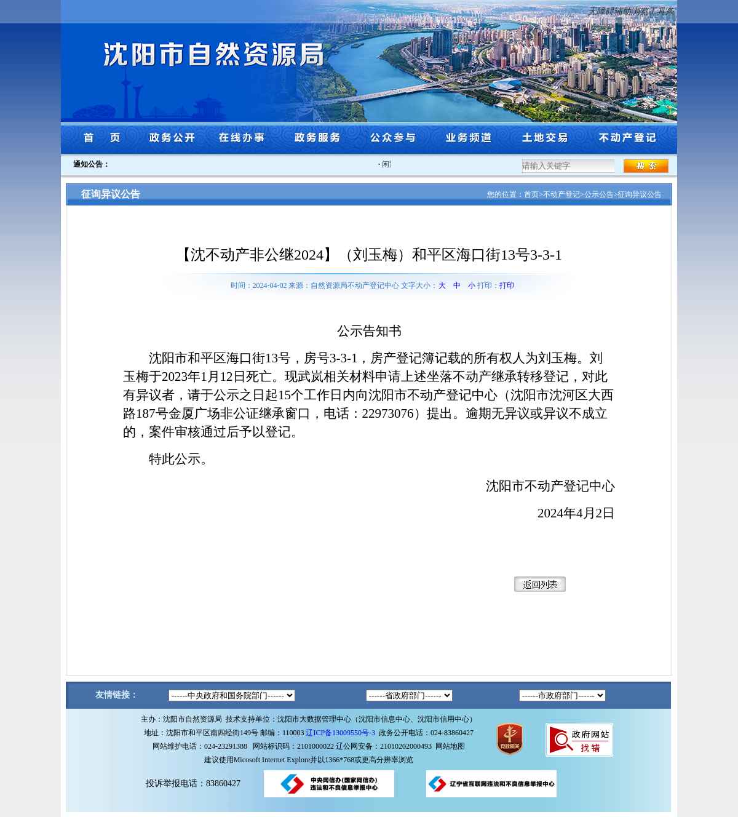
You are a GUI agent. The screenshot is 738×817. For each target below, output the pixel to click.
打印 (506, 285)
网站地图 (450, 746)
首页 (531, 194)
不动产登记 (561, 194)
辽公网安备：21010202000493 (385, 746)
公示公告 (599, 194)
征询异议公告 (639, 194)
